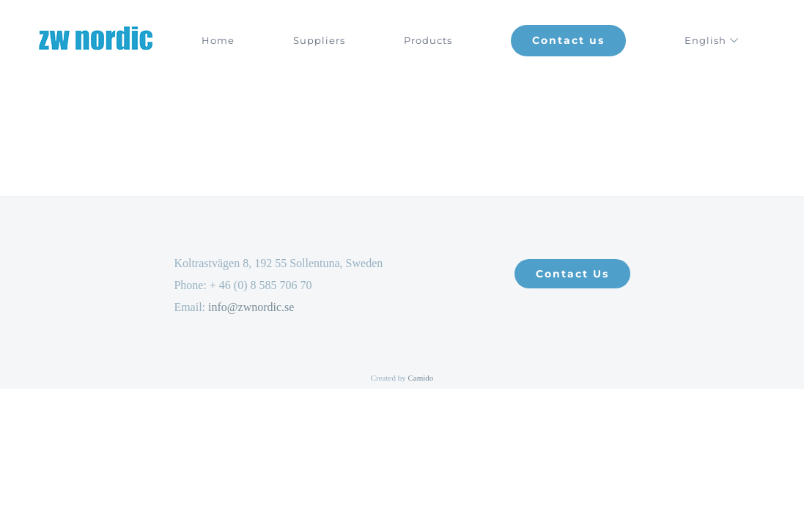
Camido (420, 377)
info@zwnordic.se (251, 307)
